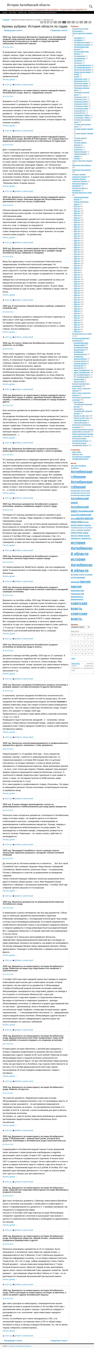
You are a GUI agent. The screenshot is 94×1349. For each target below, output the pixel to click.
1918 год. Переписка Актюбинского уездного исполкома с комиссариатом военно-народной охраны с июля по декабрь (32, 450)
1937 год (77, 297)
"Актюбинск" (78, 38)
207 (81, 22)
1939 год (77, 306)
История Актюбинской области (28, 5)
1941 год (77, 316)
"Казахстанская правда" (82, 70)
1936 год (77, 293)
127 (73, 22)
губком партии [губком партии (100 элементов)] (83, 536)
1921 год (77, 224)
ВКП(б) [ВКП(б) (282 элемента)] (80, 518)
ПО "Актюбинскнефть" (82, 375)
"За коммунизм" (79, 56)
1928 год (77, 256)
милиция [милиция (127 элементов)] (80, 577)
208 (86, 22)
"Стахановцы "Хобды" (82, 115)
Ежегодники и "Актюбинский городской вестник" (83, 404)
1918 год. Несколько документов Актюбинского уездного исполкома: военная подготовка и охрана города (30, 557)
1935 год (77, 288)
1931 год (77, 270)
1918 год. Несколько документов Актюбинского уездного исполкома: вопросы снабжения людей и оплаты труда (30, 505)
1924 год (77, 238)
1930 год (77, 265)
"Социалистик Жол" (81, 101)
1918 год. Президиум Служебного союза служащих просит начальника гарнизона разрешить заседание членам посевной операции (33, 852)
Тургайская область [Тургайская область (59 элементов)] (77, 527)
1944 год (77, 329)
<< (42, 22)
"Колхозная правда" (81, 83)
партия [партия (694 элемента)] (85, 581)
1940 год (77, 311)
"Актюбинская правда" (82, 42)
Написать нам (22, 12)
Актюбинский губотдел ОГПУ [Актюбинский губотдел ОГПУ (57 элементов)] (80, 490)
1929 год (77, 261)
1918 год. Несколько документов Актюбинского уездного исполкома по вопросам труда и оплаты (30, 646)
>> (90, 22)
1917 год (77, 206)
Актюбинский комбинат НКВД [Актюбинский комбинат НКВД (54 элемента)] (80, 495)
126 (68, 22)
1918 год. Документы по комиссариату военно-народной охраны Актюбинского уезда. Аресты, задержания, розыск (34, 91)
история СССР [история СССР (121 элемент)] (77, 574)
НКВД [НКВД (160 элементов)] (73, 522)
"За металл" (78, 60)
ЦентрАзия (76, 663)
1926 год (77, 247)
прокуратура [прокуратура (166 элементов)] (77, 590)
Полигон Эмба (79, 379)
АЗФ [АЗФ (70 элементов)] (72, 466)
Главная (4, 12)
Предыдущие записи (12, 30)
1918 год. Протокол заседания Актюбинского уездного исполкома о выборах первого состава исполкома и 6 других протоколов (35, 686)
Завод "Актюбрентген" (82, 370)
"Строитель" (78, 147)
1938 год (77, 302)
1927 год (77, 252)
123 (55, 22)
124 (59, 22)
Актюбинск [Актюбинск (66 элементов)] (82, 466)
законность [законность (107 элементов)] (76, 538)
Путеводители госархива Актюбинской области (42, 12)
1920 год (77, 220)
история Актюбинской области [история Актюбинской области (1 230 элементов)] (81, 548)
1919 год (77, 215)
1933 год (77, 279)
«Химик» (77, 156)
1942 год (77, 320)
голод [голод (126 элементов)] (73, 533)
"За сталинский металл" (82, 65)
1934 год (77, 284)
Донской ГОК (78, 366)
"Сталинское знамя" (81, 106)
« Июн (73, 658)
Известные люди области (81, 165)
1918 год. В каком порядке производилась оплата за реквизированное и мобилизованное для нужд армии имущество (34, 805)
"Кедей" (76, 74)
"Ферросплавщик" (80, 152)
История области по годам (82, 193)
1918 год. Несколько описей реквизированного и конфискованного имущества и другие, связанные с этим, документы (35, 744)
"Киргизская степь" (81, 79)
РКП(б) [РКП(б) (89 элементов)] (85, 522)
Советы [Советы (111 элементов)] (80, 525)
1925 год (77, 243)
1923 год (77, 234)
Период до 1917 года (81, 416)
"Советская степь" (80, 97)
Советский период (80, 420)
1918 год (8, 85)
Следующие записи (60, 30)
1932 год (77, 275)
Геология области (80, 361)
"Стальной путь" (80, 111)
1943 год (77, 325)
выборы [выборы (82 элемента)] (80, 530)
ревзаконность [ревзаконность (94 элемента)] (77, 597)
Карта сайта (12, 12)
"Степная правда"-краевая (83, 129)
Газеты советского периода (82, 33)
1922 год (77, 229)
